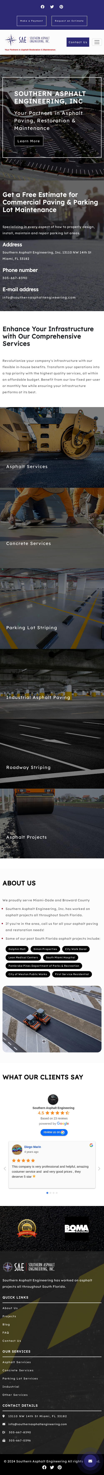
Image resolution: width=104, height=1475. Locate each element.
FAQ (5, 1332)
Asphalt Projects (26, 837)
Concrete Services (28, 543)
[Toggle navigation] (97, 42)
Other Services (15, 1394)
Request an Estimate (69, 20)
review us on (54, 1132)
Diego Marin (32, 1147)
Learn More (28, 141)
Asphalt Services (27, 466)
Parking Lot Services (20, 1378)
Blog (6, 1324)
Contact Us (78, 42)
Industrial (10, 1386)
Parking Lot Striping (31, 627)
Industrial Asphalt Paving (38, 697)
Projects (9, 1316)
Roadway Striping (28, 767)
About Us (10, 1308)
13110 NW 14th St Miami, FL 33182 (34, 1416)
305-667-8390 (14, 278)
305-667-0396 (16, 1440)
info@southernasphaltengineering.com (39, 297)
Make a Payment (31, 20)
